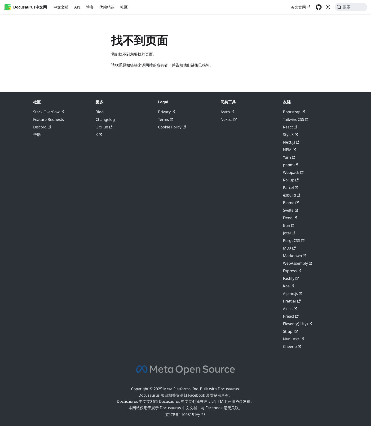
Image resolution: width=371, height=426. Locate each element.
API (77, 7)
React (290, 127)
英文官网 (300, 7)
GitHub (104, 127)
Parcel (290, 187)
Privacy (166, 111)
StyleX (290, 134)
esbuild (291, 195)
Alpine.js (292, 293)
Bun (288, 225)
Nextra (229, 119)
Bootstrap (294, 111)
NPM (289, 149)
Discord (42, 127)
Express (292, 270)
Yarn (289, 157)
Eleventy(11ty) (297, 323)
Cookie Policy (172, 127)
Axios (290, 308)
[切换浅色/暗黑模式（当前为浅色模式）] (328, 7)
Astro (227, 111)
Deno (290, 217)
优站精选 (107, 7)
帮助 (37, 134)
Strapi (290, 331)
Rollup (291, 180)
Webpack (293, 172)
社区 (124, 7)
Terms (165, 119)
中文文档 (61, 7)
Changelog (105, 119)
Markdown (294, 255)
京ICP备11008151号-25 (185, 414)
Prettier (292, 301)
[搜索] (351, 7)
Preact (291, 316)
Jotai (289, 233)
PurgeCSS (294, 240)
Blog (100, 111)
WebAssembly (297, 263)
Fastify (291, 278)
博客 (90, 7)
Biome (291, 202)
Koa (288, 286)
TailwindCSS (295, 119)
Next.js (291, 142)
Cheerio (292, 346)
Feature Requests (48, 119)
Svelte (290, 210)
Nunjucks (293, 339)
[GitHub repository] (318, 7)
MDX (289, 248)
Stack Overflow (48, 111)
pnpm (290, 164)
